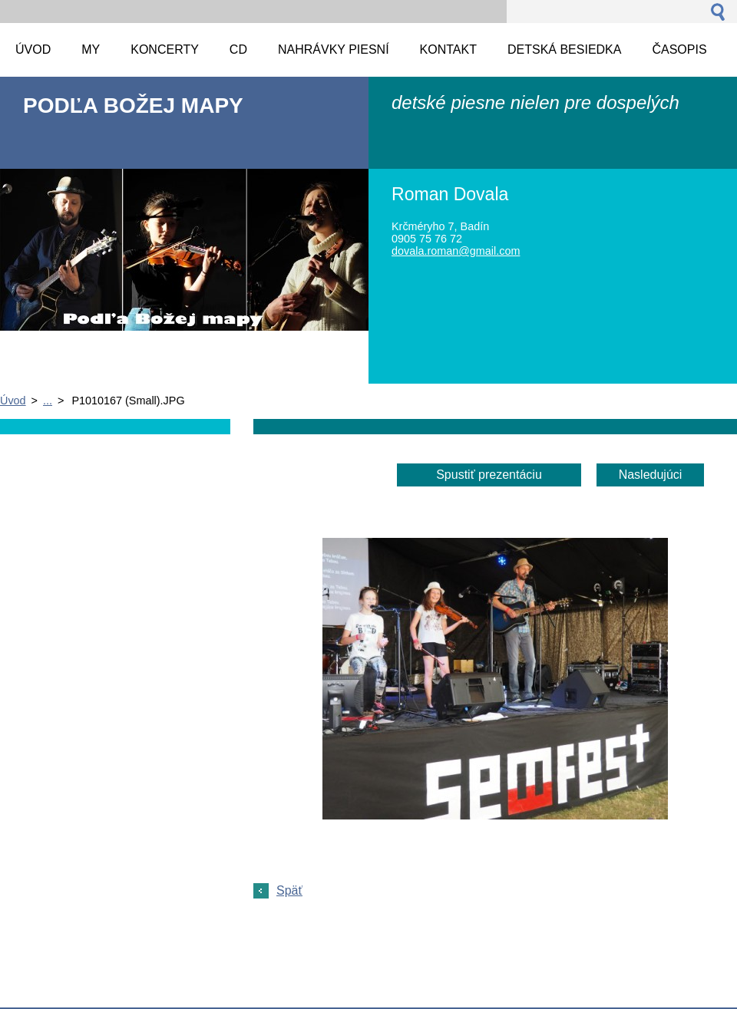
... (47, 400)
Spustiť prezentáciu (489, 474)
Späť (289, 890)
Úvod (13, 400)
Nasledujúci (650, 474)
